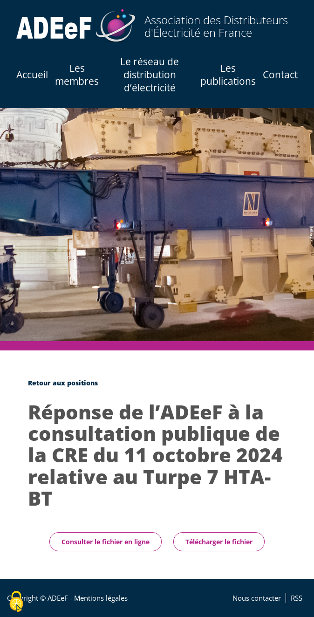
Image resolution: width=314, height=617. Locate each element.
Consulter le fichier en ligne (105, 541)
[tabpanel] (157, 224)
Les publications (228, 75)
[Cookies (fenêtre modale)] (16, 601)
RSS (296, 598)
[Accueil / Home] (75, 26)
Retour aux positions (63, 382)
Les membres (77, 75)
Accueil (32, 74)
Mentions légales (101, 598)
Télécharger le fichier (219, 541)
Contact (280, 74)
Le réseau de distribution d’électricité (149, 74)
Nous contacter (256, 598)
